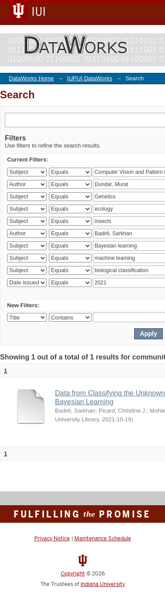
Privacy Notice (52, 538)
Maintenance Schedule (102, 538)
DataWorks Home (31, 78)
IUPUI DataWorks (89, 78)
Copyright (73, 573)
